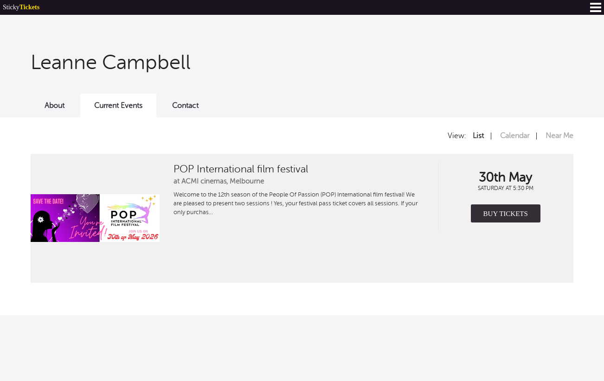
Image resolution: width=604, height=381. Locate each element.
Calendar (514, 136)
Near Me (559, 136)
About (54, 106)
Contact (185, 106)
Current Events (118, 106)
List (478, 136)
